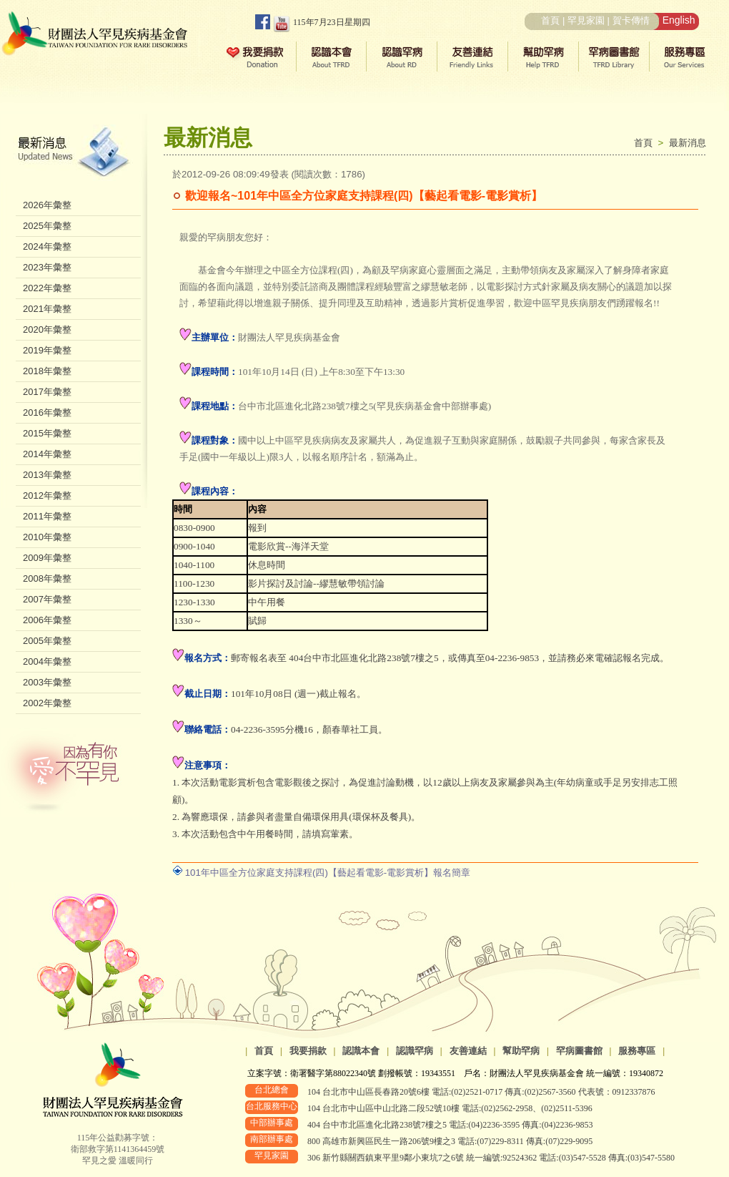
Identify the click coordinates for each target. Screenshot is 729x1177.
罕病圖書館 (579, 1050)
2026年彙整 (47, 205)
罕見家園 (586, 20)
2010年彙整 (47, 537)
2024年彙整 (47, 246)
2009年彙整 (47, 557)
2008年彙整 (47, 578)
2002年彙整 (47, 703)
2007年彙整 (47, 599)
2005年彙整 (47, 640)
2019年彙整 (47, 350)
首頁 (550, 20)
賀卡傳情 (631, 20)
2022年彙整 (47, 288)
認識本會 (361, 1050)
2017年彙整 (47, 391)
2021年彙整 (47, 308)
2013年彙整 (47, 474)
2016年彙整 (47, 412)
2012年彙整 (47, 495)
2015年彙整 (47, 433)
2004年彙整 (47, 661)
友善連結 (468, 1050)
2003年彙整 (47, 682)
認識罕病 (414, 1050)
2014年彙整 (47, 454)
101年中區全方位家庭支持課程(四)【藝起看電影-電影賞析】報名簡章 (328, 872)
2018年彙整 (47, 371)
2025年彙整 (47, 225)
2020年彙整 (47, 329)
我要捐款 (308, 1050)
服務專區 (636, 1050)
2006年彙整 (47, 620)
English (679, 20)
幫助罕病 (521, 1050)
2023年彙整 (47, 267)
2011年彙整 (47, 516)
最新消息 (687, 142)
